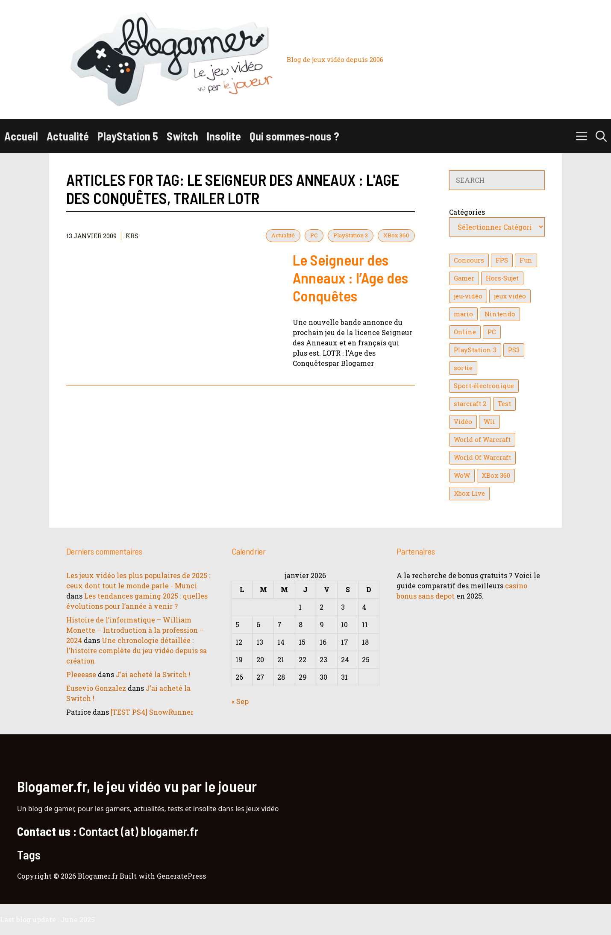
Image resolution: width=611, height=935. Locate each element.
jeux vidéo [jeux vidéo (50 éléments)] (510, 296)
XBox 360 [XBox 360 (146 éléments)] (496, 475)
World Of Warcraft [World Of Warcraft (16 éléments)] (482, 457)
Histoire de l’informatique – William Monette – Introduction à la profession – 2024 (135, 630)
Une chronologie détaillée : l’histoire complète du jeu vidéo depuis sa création (136, 650)
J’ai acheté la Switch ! (153, 674)
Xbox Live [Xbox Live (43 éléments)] (469, 493)
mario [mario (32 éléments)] (463, 314)
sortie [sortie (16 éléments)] (463, 368)
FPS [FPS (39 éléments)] (502, 260)
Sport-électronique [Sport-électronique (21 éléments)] (484, 386)
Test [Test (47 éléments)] (504, 404)
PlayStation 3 (350, 235)
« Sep (240, 701)
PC (314, 235)
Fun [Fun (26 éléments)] (526, 260)
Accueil (21, 136)
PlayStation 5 (127, 136)
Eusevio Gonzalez (96, 688)
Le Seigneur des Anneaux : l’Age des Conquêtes (350, 277)
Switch (182, 136)
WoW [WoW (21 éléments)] (462, 475)
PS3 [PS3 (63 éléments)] (514, 350)
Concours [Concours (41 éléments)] (469, 260)
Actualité (68, 136)
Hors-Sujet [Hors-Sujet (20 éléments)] (502, 278)
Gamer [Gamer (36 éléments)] (464, 278)
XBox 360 (396, 235)
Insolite (224, 136)
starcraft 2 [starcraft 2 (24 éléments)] (470, 404)
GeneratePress (181, 875)
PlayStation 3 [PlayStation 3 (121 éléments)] (475, 350)
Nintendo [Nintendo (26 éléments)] (500, 314)
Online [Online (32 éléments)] (465, 332)
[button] (601, 136)
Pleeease (81, 674)
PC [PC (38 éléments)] (492, 332)
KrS (132, 236)
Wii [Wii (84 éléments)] (489, 422)
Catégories (467, 211)
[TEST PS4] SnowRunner (152, 711)
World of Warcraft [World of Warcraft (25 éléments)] (482, 439)
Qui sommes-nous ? (294, 136)
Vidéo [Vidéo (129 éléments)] (463, 422)
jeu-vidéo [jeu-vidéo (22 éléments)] (468, 296)
